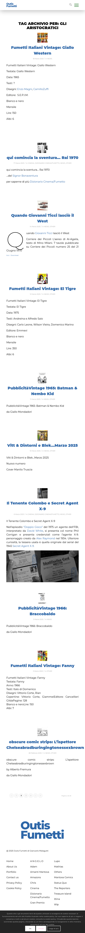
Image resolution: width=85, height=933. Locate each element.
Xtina (57, 899)
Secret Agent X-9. (23, 546)
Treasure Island (62, 893)
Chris (33, 882)
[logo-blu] (11, 5)
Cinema (34, 888)
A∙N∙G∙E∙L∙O (36, 861)
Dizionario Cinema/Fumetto (47, 181)
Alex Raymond (45, 538)
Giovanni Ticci (43, 233)
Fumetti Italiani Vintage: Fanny (42, 665)
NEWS (49, 59)
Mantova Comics (63, 877)
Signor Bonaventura (25, 175)
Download (14, 255)
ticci (7, 255)
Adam (33, 866)
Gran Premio (37, 902)
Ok (30, 928)
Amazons (35, 877)
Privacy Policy (14, 882)
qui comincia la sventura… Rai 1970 (42, 157)
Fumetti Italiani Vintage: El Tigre (42, 288)
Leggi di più (54, 928)
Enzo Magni (24, 89)
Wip (56, 904)
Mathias (58, 866)
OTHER (68, 163)
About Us (11, 866)
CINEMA (31, 163)
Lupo (57, 861)
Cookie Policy (13, 888)
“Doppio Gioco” (33, 527)
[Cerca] (69, 5)
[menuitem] (69, 5)
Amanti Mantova (39, 872)
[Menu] (75, 5)
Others (58, 872)
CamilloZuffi (41, 89)
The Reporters (62, 888)
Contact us (12, 877)
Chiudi (41, 928)
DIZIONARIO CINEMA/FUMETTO (47, 163)
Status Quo (60, 882)
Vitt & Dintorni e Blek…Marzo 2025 (42, 445)
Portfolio (11, 872)
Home (9, 861)
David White (35, 530)
